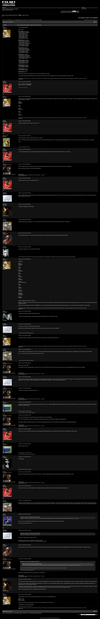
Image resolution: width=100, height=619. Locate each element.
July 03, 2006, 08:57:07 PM (24, 96)
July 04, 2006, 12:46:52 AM (24, 204)
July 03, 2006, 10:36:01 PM (24, 164)
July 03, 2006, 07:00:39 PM (24, 81)
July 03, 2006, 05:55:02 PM (23, 27)
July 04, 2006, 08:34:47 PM (24, 456)
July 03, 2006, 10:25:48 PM (24, 149)
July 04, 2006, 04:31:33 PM (24, 388)
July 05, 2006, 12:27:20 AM (24, 530)
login (13, 9)
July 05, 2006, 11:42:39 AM (24, 558)
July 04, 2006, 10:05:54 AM (24, 335)
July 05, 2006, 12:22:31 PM (24, 579)
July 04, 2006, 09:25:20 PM (24, 500)
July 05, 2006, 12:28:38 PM (24, 594)
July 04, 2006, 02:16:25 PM (24, 349)
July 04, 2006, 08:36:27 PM (24, 485)
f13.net (3, 613)
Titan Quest (24, 613)
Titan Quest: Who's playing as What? (35, 613)
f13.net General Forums (9, 613)
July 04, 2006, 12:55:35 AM (24, 219)
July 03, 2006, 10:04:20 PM (24, 135)
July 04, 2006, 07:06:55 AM (24, 311)
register (16, 9)
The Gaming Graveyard (18, 613)
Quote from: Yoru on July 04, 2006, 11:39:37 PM (29, 561)
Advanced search (25, 15)
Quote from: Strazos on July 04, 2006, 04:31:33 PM (30, 533)
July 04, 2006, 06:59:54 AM (24, 259)
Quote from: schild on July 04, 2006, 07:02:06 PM (29, 517)
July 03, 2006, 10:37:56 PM (24, 178)
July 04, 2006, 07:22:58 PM (24, 443)
